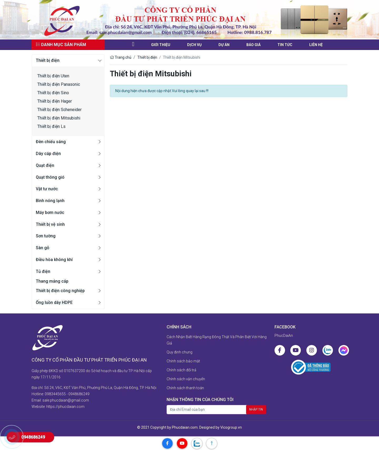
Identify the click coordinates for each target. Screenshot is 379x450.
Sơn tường (46, 235)
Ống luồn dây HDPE (54, 302)
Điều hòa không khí (54, 259)
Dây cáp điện (48, 153)
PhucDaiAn (284, 335)
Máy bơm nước (50, 212)
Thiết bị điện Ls (51, 126)
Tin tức (284, 45)
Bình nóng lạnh (50, 200)
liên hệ (316, 45)
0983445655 (55, 394)
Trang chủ (120, 57)
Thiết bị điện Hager (54, 101)
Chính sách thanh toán (185, 388)
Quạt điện (45, 165)
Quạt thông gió (50, 177)
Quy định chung (179, 352)
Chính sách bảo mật (183, 361)
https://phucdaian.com (65, 406)
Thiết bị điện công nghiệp (60, 290)
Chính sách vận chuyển (186, 379)
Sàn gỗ (42, 247)
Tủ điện (43, 271)
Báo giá (253, 45)
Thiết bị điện (47, 60)
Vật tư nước (47, 188)
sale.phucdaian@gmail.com (65, 400)
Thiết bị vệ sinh (50, 224)
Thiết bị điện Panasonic (58, 84)
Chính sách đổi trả (181, 370)
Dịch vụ (194, 45)
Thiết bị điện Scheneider (59, 109)
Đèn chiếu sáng (51, 141)
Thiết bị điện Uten (53, 75)
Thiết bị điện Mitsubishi (58, 118)
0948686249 (78, 394)
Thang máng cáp (52, 281)
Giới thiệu (160, 45)
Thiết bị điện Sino (53, 92)
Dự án (224, 45)
